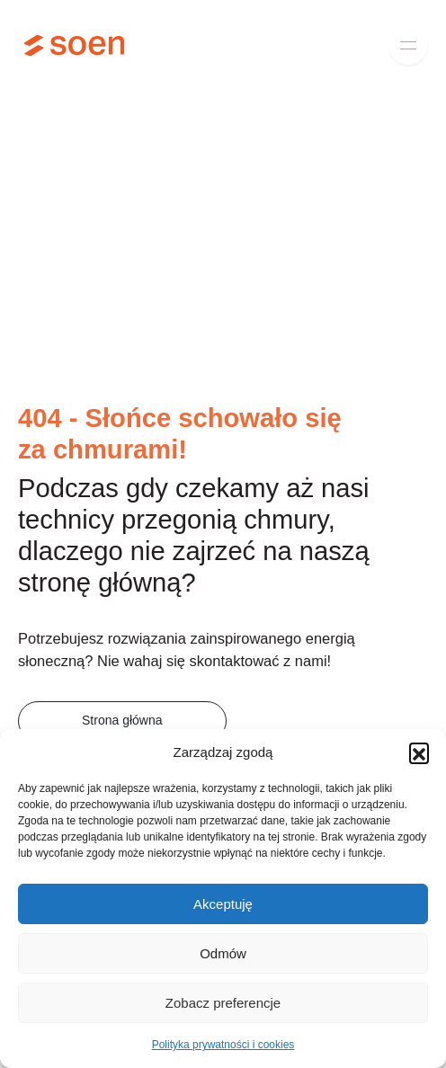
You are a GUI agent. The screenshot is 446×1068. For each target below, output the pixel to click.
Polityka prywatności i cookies (223, 1044)
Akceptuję (223, 904)
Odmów (223, 953)
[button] (419, 752)
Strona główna (122, 720)
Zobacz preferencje (223, 1002)
